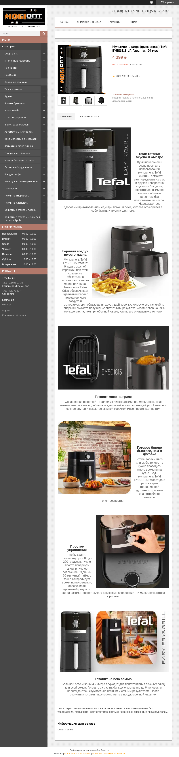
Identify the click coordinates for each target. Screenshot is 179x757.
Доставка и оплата (89, 22)
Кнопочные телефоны (18, 60)
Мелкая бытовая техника (19, 160)
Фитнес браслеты (15, 103)
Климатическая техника (19, 146)
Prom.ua (105, 750)
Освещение (11, 188)
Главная (64, 22)
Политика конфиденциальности (108, 753)
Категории (8, 46)
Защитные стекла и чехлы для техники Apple (22, 218)
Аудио (8, 96)
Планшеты (11, 67)
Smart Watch (12, 110)
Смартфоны (11, 53)
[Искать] (43, 33)
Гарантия (114, 22)
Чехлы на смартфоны (17, 195)
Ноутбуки (10, 74)
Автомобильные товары (19, 131)
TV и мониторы (13, 89)
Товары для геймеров (17, 153)
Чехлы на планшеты (16, 202)
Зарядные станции (16, 82)
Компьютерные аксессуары (21, 138)
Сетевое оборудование (19, 167)
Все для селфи (13, 174)
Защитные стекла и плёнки (20, 209)
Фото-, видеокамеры (17, 124)
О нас (133, 22)
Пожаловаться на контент (77, 753)
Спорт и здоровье (15, 117)
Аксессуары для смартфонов (21, 181)
